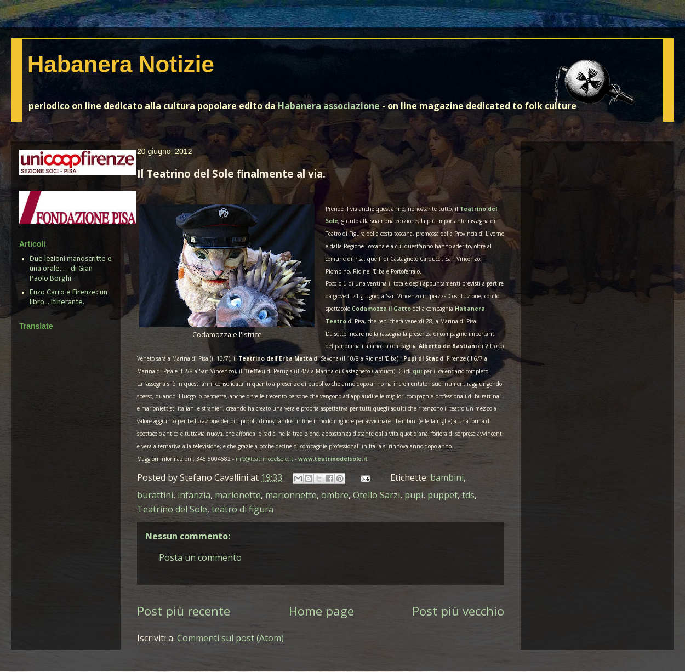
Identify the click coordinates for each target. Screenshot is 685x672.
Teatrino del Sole (172, 509)
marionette (238, 495)
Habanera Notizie (120, 64)
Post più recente (183, 610)
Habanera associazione (329, 106)
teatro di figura (242, 509)
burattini (155, 495)
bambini (447, 477)
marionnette (291, 495)
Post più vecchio (458, 610)
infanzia (194, 495)
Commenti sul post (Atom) (230, 638)
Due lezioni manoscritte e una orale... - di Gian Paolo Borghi (71, 269)
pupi (413, 495)
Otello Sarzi (376, 495)
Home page (321, 610)
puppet (442, 495)
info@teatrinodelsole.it (264, 459)
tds (468, 495)
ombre (335, 495)
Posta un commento (200, 557)
